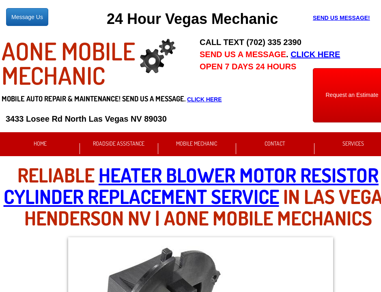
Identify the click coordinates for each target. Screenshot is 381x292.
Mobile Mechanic (196, 143)
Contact (275, 143)
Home (40, 143)
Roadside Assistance (118, 143)
